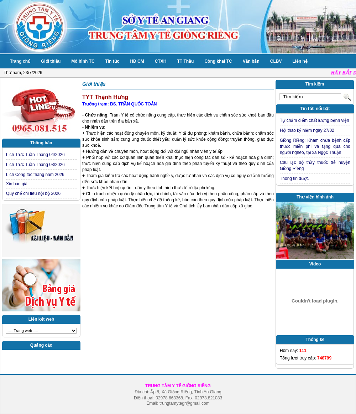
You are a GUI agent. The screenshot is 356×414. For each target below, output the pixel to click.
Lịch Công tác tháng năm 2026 (35, 174)
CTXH (161, 61)
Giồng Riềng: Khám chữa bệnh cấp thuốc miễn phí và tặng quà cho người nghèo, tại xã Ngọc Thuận (315, 146)
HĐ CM (137, 61)
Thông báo (41, 142)
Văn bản (251, 61)
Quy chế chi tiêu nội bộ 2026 (33, 193)
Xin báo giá (16, 183)
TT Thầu (185, 61)
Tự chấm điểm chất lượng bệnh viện (314, 120)
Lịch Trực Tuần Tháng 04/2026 (35, 154)
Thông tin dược (294, 178)
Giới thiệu (51, 61)
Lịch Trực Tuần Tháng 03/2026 (35, 164)
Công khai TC (218, 61)
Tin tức (112, 61)
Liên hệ (299, 61)
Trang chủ (20, 61)
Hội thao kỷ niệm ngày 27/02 (307, 130)
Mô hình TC (82, 61)
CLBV (276, 61)
